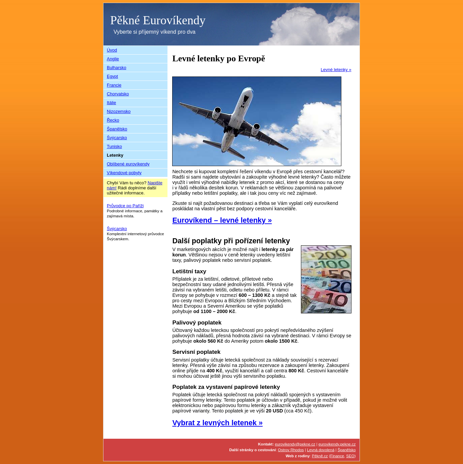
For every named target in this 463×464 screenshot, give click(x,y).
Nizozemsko (119, 111)
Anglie (113, 58)
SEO (350, 456)
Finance (337, 456)
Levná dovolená (320, 450)
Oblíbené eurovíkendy (128, 163)
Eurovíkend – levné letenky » (222, 220)
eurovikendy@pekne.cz (295, 444)
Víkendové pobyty (124, 172)
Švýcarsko (117, 137)
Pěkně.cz (320, 456)
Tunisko (114, 146)
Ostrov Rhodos (291, 450)
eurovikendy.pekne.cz (337, 444)
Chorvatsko (118, 93)
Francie (114, 85)
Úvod (112, 50)
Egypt (112, 76)
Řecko (113, 120)
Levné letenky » (336, 69)
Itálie (111, 102)
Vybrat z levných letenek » (217, 423)
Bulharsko (116, 67)
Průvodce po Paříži (125, 205)
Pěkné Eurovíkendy (158, 20)
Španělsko (117, 128)
